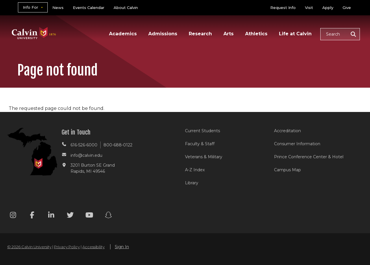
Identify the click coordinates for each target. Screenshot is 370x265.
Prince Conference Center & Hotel (308, 156)
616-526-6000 (84, 145)
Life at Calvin (295, 33)
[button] (340, 34)
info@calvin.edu (86, 155)
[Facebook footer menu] (32, 216)
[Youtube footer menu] (89, 216)
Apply (327, 7)
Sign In (122, 246)
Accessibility (93, 246)
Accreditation (287, 130)
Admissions (162, 33)
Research (200, 33)
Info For (30, 7)
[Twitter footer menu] (70, 216)
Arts (228, 33)
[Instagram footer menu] (13, 216)
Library (191, 182)
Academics (123, 33)
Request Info (283, 7)
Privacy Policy (67, 246)
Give (347, 7)
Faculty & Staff (199, 143)
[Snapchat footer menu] (108, 216)
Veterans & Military (203, 156)
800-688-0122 (117, 145)
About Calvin (126, 7)
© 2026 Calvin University (29, 246)
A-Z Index (195, 169)
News (58, 7)
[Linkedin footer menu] (51, 216)
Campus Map (287, 169)
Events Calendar (88, 7)
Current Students (202, 130)
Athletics (256, 33)
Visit (309, 7)
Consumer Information (297, 143)
